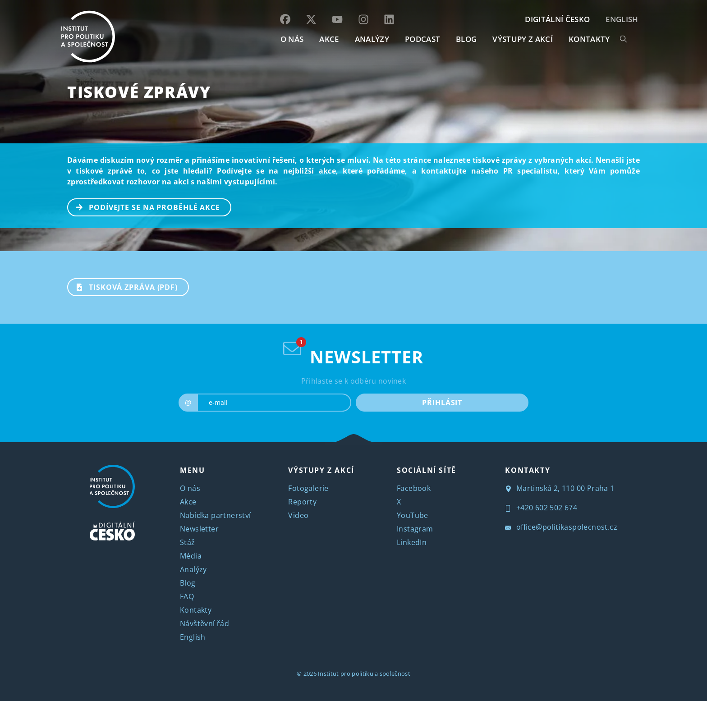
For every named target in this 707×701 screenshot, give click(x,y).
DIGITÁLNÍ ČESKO (557, 19)
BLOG (466, 39)
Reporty (302, 502)
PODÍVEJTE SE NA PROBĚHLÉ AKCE (144, 206)
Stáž (187, 542)
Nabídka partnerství (215, 515)
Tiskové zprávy (139, 91)
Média (191, 556)
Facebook (414, 488)
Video (298, 515)
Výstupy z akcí (522, 39)
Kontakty (195, 610)
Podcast (422, 39)
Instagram (415, 529)
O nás (190, 488)
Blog (188, 583)
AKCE (329, 39)
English (622, 19)
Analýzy (372, 39)
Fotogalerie (308, 488)
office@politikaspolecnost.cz (561, 527)
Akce (188, 502)
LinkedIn (412, 542)
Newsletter (199, 529)
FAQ (187, 596)
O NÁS (292, 39)
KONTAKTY (589, 39)
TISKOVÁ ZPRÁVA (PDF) (123, 286)
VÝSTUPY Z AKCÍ (321, 470)
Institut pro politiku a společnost (364, 673)
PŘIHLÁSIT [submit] (442, 403)
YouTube (412, 515)
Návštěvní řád (204, 623)
